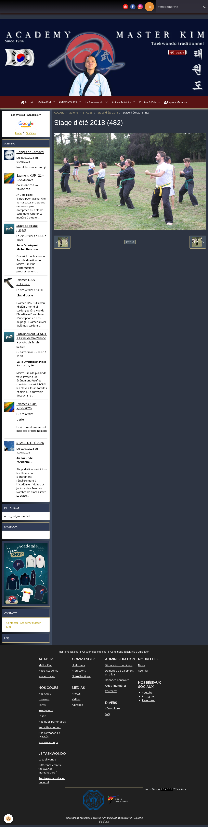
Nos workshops (48, 744)
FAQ (107, 716)
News (141, 667)
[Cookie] (8, 818)
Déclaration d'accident (118, 667)
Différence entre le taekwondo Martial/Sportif (50, 770)
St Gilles (31, 135)
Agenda (143, 672)
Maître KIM (41, 103)
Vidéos (76, 700)
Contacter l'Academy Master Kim (23, 626)
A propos (77, 706)
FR (149, 7)
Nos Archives (47, 678)
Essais (43, 717)
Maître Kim (45, 667)
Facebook (148, 702)
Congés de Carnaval (30, 153)
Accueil (22, 103)
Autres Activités (123, 103)
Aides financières (116, 687)
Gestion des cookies (94, 653)
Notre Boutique (81, 678)
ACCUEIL (59, 114)
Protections (79, 672)
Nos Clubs (45, 695)
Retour (130, 243)
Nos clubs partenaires (52, 723)
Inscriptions (46, 712)
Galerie (73, 114)
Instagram (148, 698)
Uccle (18, 135)
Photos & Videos (153, 103)
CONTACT (111, 693)
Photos (76, 695)
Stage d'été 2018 (108, 114)
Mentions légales (68, 653)
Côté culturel (112, 710)
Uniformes (78, 667)
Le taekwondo (47, 761)
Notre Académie (48, 672)
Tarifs (42, 706)
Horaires (44, 700)
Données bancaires (117, 681)
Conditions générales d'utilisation (129, 653)
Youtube (147, 694)
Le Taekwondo (95, 103)
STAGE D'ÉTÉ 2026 (30, 444)
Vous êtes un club (50, 729)
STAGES (88, 114)
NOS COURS (67, 103)
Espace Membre (180, 103)
